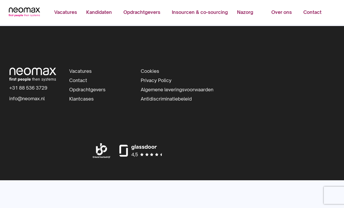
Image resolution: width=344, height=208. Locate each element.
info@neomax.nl (27, 98)
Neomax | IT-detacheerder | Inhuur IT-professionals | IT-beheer (25, 13)
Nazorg (245, 13)
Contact (312, 13)
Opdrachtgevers (141, 13)
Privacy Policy (156, 80)
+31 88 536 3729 (28, 88)
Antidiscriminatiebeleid (166, 99)
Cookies (150, 71)
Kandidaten (99, 13)
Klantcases (81, 99)
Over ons (281, 13)
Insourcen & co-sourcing (200, 13)
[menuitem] (66, 13)
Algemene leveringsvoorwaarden (177, 89)
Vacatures (65, 13)
